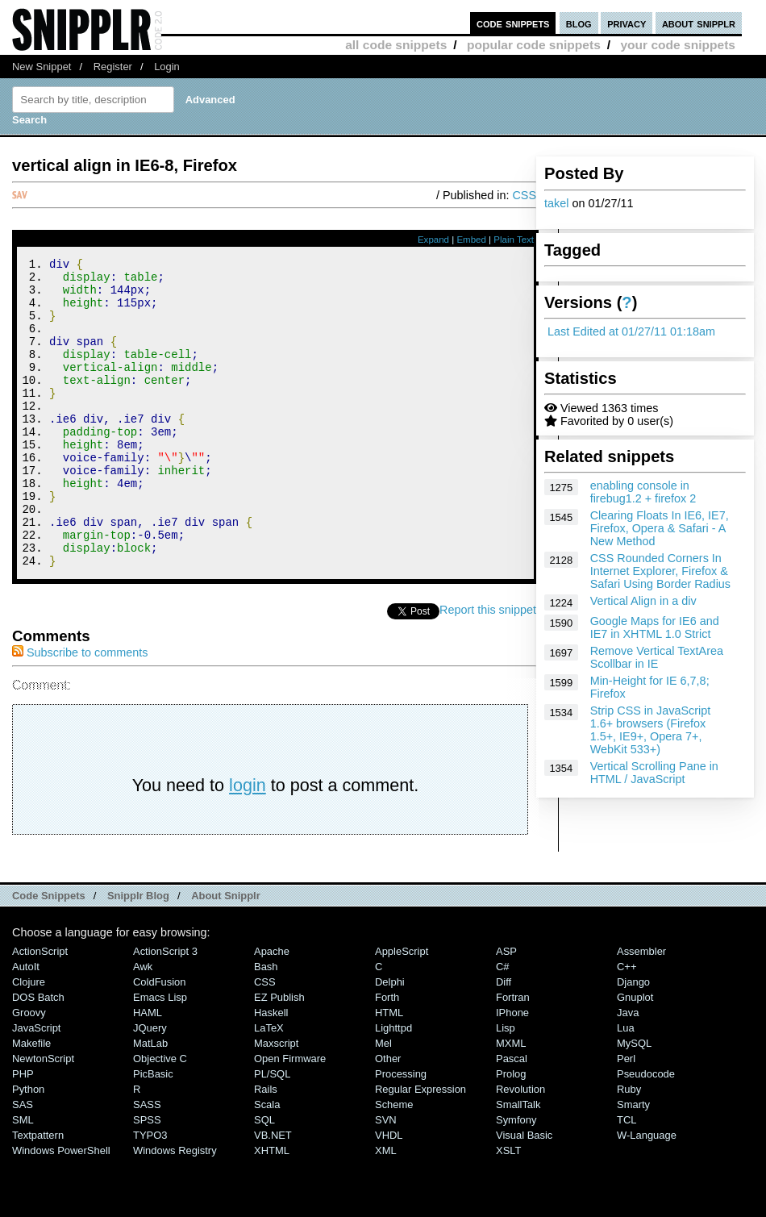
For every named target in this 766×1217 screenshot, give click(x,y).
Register (113, 66)
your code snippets (677, 45)
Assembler (641, 1009)
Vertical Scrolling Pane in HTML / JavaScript (654, 773)
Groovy (29, 1071)
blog (579, 23)
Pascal (511, 1117)
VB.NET (273, 1193)
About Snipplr (225, 954)
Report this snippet (487, 667)
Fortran (513, 1055)
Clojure (28, 1040)
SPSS (147, 1178)
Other (388, 1117)
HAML (147, 1071)
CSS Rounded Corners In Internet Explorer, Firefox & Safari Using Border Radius (660, 571)
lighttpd (393, 1086)
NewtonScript (43, 1117)
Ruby (629, 1147)
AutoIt (26, 1025)
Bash (266, 1025)
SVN (386, 1178)
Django (633, 1040)
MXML (511, 1101)
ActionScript (40, 1009)
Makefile (31, 1101)
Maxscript (276, 1101)
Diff (503, 1040)
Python (28, 1147)
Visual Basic (524, 1193)
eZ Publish (279, 1055)
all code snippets (396, 45)
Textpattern (38, 1193)
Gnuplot (635, 1055)
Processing (401, 1132)
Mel (383, 1101)
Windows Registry (175, 1208)
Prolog (511, 1132)
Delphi (390, 1040)
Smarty (633, 1163)
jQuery (150, 1086)
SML (23, 1178)
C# (503, 1025)
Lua (626, 1086)
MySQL (634, 1101)
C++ (626, 1025)
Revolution (520, 1147)
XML (386, 1208)
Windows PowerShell (61, 1208)
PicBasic (153, 1132)
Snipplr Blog (138, 954)
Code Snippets (48, 954)
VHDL (389, 1193)
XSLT (508, 1208)
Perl (626, 1117)
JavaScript (36, 1086)
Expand (433, 239)
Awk (142, 1025)
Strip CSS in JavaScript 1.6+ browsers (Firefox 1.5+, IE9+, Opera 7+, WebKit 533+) (650, 730)
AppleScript (401, 1009)
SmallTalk (518, 1163)
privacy (626, 23)
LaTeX (269, 1086)
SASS (147, 1163)
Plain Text (513, 239)
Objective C (160, 1117)
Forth (387, 1055)
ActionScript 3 (165, 1009)
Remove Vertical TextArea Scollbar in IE (656, 657)
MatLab (150, 1101)
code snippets (513, 23)
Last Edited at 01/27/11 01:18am (631, 331)
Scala (267, 1163)
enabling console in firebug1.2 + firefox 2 (643, 492)
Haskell (271, 1071)
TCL (626, 1178)
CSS (524, 195)
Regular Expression (420, 1147)
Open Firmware (290, 1117)
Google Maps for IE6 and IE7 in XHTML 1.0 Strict (654, 627)
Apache (271, 1009)
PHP (23, 1132)
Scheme (394, 1163)
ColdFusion (159, 1040)
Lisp (505, 1086)
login (247, 843)
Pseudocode (646, 1132)
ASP (506, 1009)
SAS (22, 1163)
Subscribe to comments (80, 710)
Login (167, 66)
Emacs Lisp (160, 1055)
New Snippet (41, 66)
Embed (471, 239)
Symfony (516, 1178)
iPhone (512, 1071)
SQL (264, 1178)
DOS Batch (38, 1055)
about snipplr (698, 23)
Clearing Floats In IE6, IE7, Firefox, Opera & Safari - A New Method (659, 528)
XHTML (271, 1208)
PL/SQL (272, 1132)
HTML (389, 1071)
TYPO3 (150, 1193)
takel (556, 203)
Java (628, 1071)
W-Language (646, 1193)
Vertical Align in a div (643, 600)
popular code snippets (534, 45)
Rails (265, 1147)
